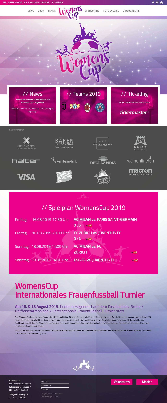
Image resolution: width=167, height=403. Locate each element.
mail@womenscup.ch (18, 394)
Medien (147, 382)
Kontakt (44, 381)
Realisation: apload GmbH (50, 396)
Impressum (46, 385)
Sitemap (44, 389)
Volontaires (122, 382)
